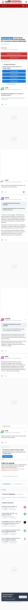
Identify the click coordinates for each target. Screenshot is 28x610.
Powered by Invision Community (14, 602)
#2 (25, 180)
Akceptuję (23, 597)
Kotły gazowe (15, 49)
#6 (25, 431)
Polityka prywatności (10, 599)
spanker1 (6, 533)
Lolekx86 (7, 318)
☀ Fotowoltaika (14, 77)
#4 (25, 319)
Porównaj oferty (7, 456)
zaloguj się (19, 466)
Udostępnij (7, 484)
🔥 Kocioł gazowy (14, 74)
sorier (6, 180)
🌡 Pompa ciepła (14, 71)
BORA (6, 356)
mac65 (7, 197)
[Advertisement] (13, 21)
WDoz (5, 508)
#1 (25, 88)
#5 (25, 357)
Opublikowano (13, 89)
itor (5, 516)
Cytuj (6, 104)
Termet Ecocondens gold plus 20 (9, 506)
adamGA (6, 524)
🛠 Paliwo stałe (14, 81)
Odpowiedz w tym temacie (14, 54)
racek (5, 47)
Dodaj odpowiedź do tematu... (10, 476)
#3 (25, 198)
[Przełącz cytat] (3, 203)
